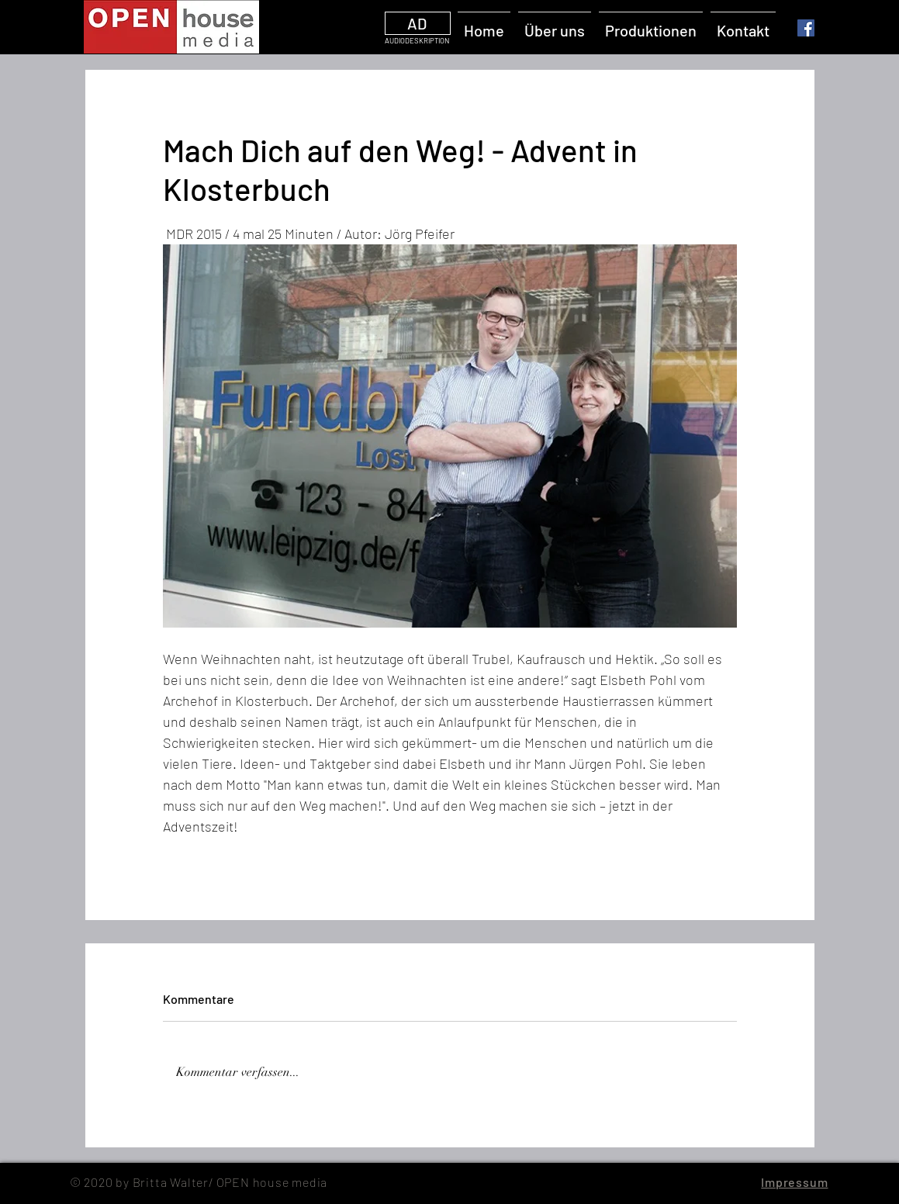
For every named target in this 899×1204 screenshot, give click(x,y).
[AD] (418, 23)
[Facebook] (805, 27)
